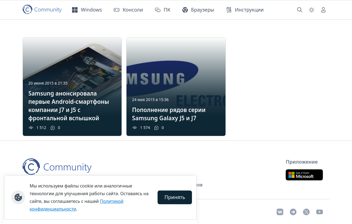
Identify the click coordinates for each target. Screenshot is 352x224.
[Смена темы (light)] (311, 9)
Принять (174, 197)
